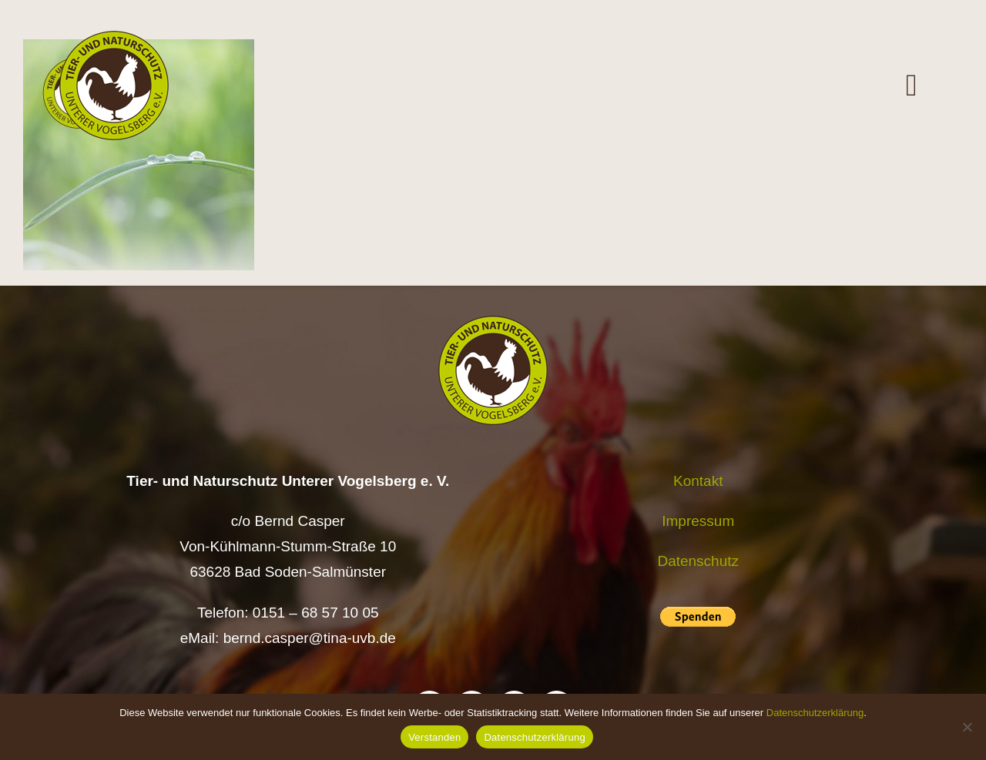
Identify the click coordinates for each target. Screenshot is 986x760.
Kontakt (698, 481)
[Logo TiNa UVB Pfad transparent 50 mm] (114, 38)
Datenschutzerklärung (815, 712)
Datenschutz (698, 561)
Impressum (698, 521)
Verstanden (434, 737)
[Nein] (966, 727)
